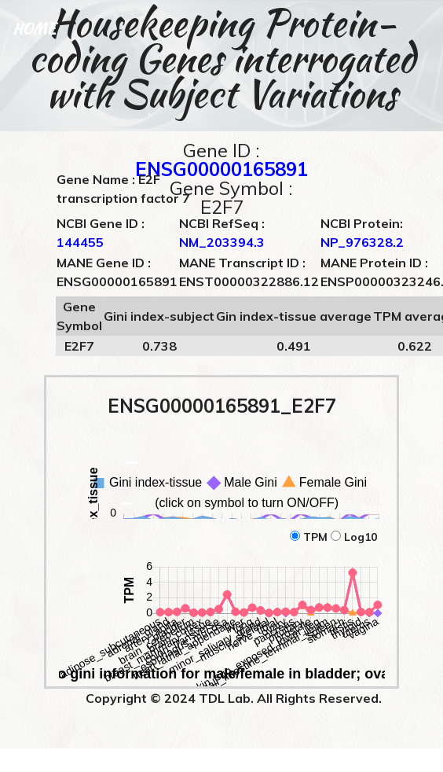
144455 (80, 242)
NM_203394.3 (222, 242)
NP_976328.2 (362, 242)
